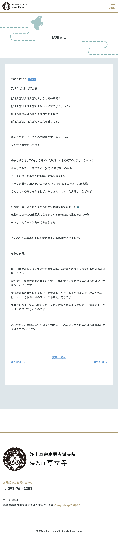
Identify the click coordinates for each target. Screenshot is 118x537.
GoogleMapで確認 (68, 505)
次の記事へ (18, 362)
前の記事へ (100, 362)
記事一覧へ (59, 357)
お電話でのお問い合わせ (60, 486)
